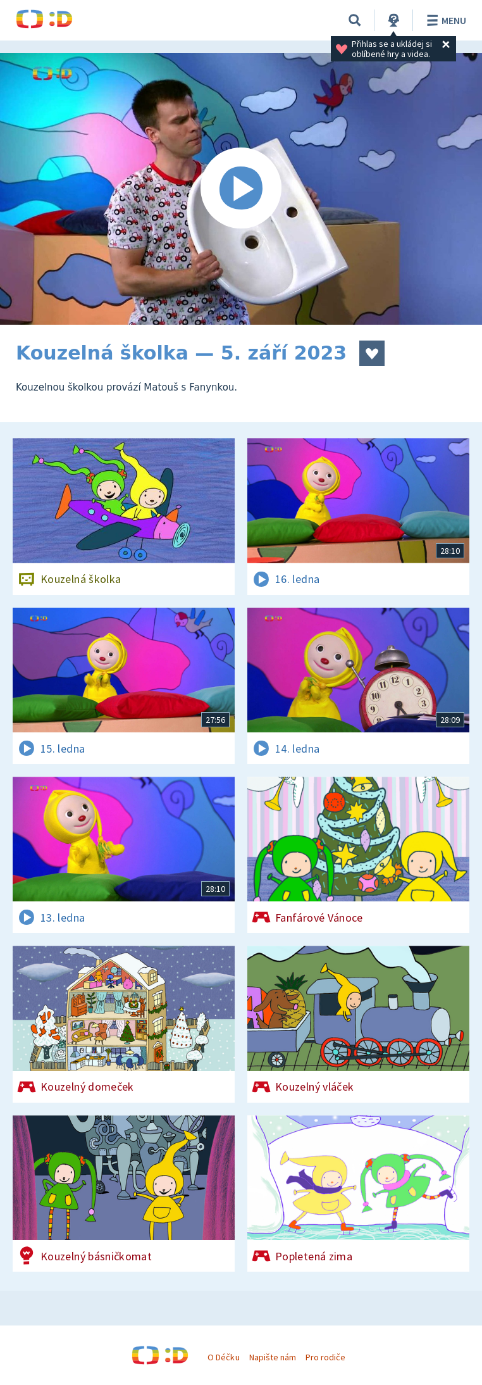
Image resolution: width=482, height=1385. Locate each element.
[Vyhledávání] (355, 20)
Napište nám (272, 1357)
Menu (444, 20)
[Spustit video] (241, 189)
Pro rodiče (325, 1357)
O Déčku (223, 1357)
